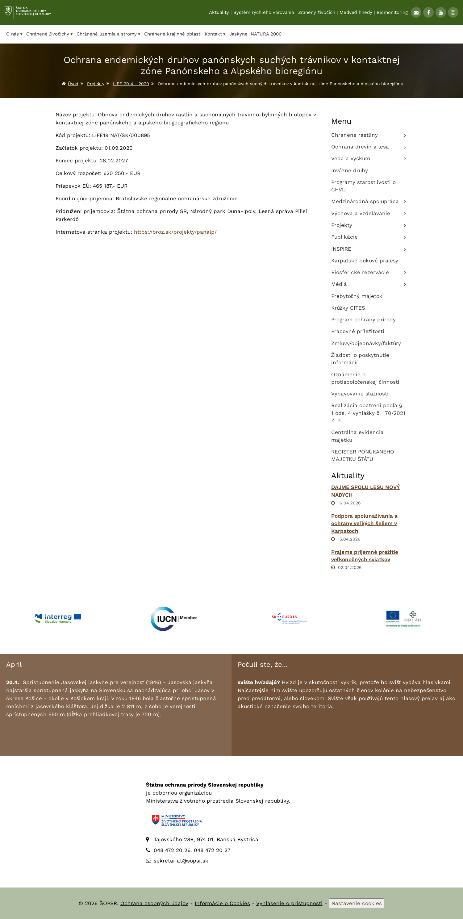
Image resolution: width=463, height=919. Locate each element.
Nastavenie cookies (357, 903)
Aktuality (219, 12)
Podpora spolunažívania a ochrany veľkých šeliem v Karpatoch (364, 523)
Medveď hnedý (356, 12)
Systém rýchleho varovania (263, 12)
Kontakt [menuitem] (215, 34)
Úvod (73, 83)
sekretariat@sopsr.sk (181, 861)
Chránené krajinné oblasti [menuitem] (173, 34)
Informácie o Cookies (222, 903)
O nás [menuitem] (14, 34)
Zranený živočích (316, 12)
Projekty (95, 83)
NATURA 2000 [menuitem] (266, 34)
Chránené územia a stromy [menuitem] (109, 34)
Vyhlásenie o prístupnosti (289, 903)
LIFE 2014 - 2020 (131, 83)
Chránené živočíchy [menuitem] (49, 34)
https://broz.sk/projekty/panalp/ (175, 232)
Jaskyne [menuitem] (238, 34)
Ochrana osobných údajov (154, 903)
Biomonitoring (392, 12)
